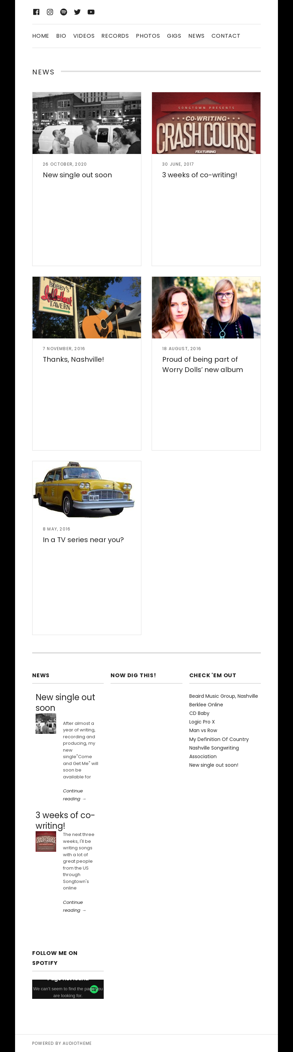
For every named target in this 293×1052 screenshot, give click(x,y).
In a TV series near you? (83, 540)
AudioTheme (77, 1043)
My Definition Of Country (219, 739)
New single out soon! (213, 765)
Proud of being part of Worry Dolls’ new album (202, 364)
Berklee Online (206, 704)
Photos (148, 36)
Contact (226, 36)
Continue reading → (74, 795)
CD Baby (199, 713)
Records (115, 36)
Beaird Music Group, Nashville (223, 696)
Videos (84, 36)
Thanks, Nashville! (73, 359)
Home (40, 36)
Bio (61, 36)
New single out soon (77, 175)
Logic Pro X (202, 721)
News (196, 36)
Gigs (174, 36)
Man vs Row (203, 730)
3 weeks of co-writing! (199, 175)
